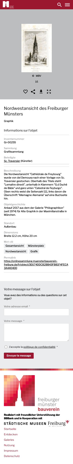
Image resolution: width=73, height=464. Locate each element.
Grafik (34, 251)
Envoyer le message (19, 355)
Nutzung (9, 445)
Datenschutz (12, 456)
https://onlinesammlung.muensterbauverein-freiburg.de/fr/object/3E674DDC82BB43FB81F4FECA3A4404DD (36, 264)
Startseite (10, 428)
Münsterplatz (36, 245)
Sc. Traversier (12, 160)
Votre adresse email (16, 306)
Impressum (11, 450)
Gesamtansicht (14, 245)
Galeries (9, 439)
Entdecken (11, 434)
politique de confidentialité (39, 346)
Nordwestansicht (15, 251)
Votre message (13, 320)
